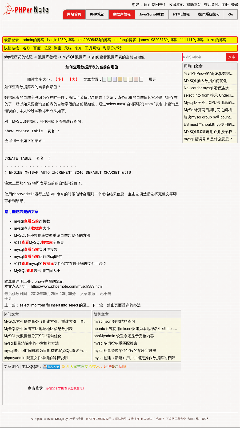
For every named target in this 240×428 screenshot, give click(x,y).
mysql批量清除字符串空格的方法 (31, 344)
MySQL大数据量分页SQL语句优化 (32, 336)
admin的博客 (33, 40)
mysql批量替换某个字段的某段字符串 (125, 351)
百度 (37, 48)
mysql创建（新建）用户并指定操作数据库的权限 (134, 358)
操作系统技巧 (209, 14)
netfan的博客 (125, 40)
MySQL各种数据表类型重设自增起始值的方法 (52, 236)
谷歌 (26, 48)
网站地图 (121, 419)
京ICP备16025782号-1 (100, 419)
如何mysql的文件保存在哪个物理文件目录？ (60, 264)
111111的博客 (192, 40)
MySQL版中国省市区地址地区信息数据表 (38, 329)
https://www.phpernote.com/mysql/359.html (67, 287)
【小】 (59, 79)
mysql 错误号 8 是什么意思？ (208, 139)
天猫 (68, 48)
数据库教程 (122, 14)
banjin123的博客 (61, 40)
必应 (47, 48)
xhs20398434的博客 (95, 40)
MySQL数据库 (74, 57)
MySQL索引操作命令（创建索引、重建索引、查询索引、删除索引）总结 (64, 322)
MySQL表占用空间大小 (37, 271)
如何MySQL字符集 (39, 243)
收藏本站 (176, 5)
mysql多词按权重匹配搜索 (115, 344)
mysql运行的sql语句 (38, 257)
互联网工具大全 (176, 419)
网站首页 (74, 14)
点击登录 (35, 388)
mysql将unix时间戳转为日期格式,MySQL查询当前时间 (49, 351)
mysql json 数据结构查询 (114, 322)
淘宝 (57, 48)
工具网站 (92, 48)
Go (230, 14)
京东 (78, 48)
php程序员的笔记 (18, 57)
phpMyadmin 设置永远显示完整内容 (124, 336)
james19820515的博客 (158, 40)
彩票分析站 (112, 48)
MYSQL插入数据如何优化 (205, 81)
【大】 (73, 79)
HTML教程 (181, 14)
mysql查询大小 (32, 229)
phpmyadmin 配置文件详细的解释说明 (36, 358)
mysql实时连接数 (36, 250)
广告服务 (159, 419)
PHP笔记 (97, 14)
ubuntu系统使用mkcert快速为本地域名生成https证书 (137, 329)
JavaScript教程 (151, 14)
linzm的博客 (217, 40)
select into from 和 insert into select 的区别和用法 (61, 306)
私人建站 (146, 419)
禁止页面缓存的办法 (124, 306)
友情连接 (133, 419)
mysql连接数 (32, 222)
